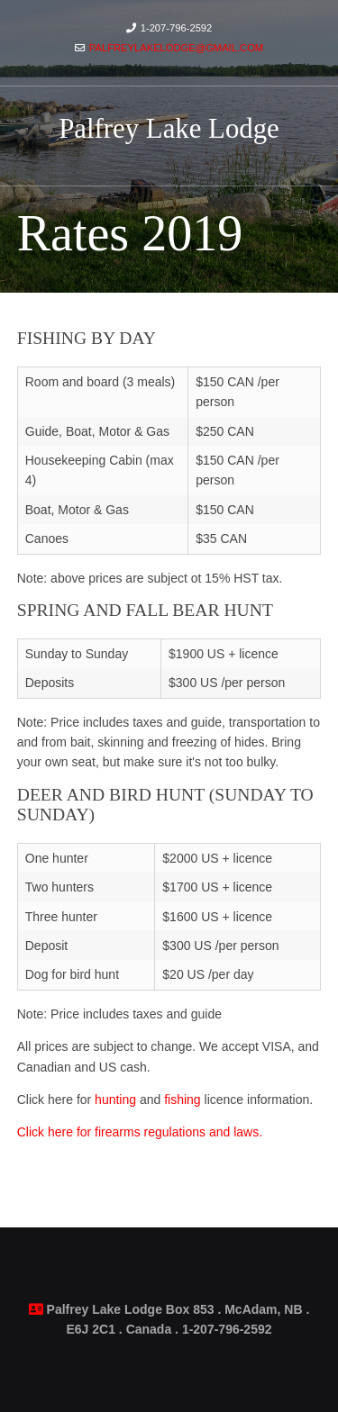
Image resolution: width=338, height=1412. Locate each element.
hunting (115, 1099)
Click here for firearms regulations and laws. (139, 1132)
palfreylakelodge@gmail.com (176, 47)
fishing (182, 1099)
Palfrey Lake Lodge (169, 128)
